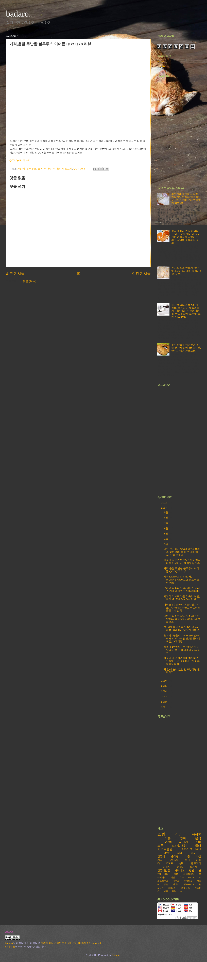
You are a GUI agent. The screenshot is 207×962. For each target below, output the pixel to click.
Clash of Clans (191, 849)
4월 (166, 539)
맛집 (166, 884)
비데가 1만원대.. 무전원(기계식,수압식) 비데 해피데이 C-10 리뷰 (182, 649)
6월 (166, 528)
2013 (164, 696)
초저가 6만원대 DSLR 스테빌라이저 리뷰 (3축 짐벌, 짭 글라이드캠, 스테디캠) (182, 638)
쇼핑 (40, 168)
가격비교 (180, 870)
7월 (166, 523)
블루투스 (31, 168)
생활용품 (185, 888)
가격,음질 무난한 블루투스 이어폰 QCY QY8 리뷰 (181, 570)
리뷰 (168, 838)
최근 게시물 (15, 273)
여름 (187, 856)
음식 (198, 838)
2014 (164, 691)
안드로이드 (189, 884)
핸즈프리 (67, 168)
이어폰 (57, 168)
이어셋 (48, 168)
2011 (164, 707)
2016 (164, 680)
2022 (164, 502)
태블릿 (166, 867)
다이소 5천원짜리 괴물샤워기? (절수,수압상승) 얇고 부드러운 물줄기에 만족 (182, 607)
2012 (164, 702)
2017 (164, 507)
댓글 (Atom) (29, 281)
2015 (164, 686)
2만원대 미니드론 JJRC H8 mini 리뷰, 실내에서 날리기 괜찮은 (181, 629)
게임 (179, 834)
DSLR (169, 863)
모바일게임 (179, 845)
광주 (167, 853)
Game (168, 842)
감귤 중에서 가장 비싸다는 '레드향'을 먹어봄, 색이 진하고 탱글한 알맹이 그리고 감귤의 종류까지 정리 (185, 237)
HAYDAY (173, 860)
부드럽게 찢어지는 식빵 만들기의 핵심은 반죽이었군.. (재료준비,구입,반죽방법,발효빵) (186, 198)
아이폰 (196, 834)
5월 (166, 533)
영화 (183, 838)
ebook (191, 877)
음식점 (175, 856)
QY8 (82, 168)
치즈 (181, 877)
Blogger (116, 955)
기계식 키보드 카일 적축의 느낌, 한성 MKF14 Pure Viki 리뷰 (182, 598)
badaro (9, 943)
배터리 (176, 884)
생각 (181, 863)
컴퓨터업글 (163, 870)
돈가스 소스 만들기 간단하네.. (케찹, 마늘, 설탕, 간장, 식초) (186, 270)
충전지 (193, 867)
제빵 (173, 877)
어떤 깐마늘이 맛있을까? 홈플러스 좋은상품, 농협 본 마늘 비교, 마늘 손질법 (182, 551)
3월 (166, 544)
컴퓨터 (161, 856)
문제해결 (188, 881)
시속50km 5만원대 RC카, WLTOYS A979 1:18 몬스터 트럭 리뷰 (182, 579)
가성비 (21, 168)
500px (160, 61)
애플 (166, 891)
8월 (166, 517)
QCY (76, 168)
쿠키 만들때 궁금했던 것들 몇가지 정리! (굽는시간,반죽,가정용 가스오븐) (186, 347)
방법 (191, 870)
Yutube (161, 66)
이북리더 (172, 888)
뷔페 (180, 853)
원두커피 (196, 863)
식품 (175, 873)
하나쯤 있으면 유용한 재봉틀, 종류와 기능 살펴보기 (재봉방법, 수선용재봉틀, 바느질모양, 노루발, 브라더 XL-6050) (186, 310)
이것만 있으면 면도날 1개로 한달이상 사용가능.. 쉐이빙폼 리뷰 (182, 561)
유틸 (174, 891)
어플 (193, 853)
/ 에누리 (20, 160)
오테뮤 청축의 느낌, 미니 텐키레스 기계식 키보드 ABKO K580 (182, 589)
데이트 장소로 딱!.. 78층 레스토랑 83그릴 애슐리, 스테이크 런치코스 (182, 619)
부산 (187, 860)
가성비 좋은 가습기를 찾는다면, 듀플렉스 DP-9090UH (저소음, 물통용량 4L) (182, 661)
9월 (166, 512)
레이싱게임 (188, 874)
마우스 (176, 881)
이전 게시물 (141, 273)
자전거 (183, 842)
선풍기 (180, 867)
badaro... (20, 13)
